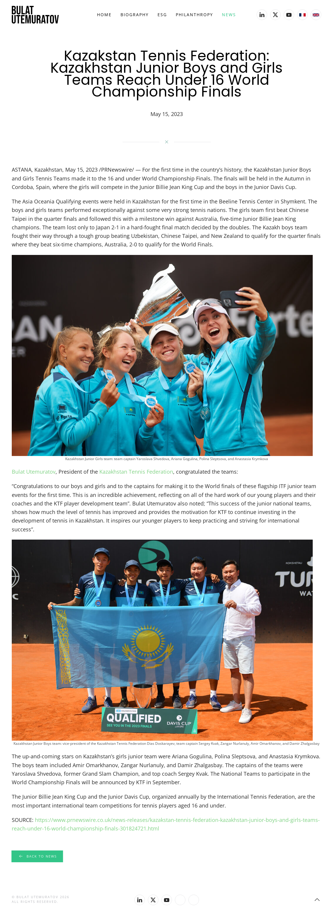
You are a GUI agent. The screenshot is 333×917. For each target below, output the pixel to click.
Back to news (36, 856)
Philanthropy (194, 14)
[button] (317, 900)
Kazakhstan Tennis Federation (136, 471)
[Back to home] (35, 14)
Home (104, 14)
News (229, 14)
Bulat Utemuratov (34, 471)
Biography (135, 14)
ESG (162, 14)
